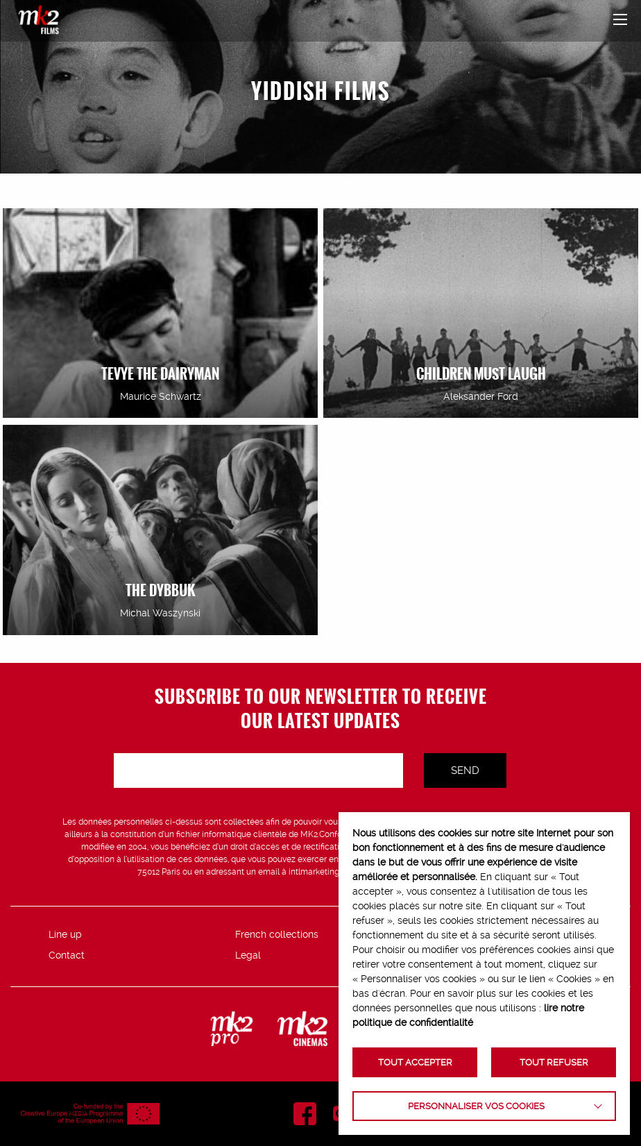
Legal (248, 955)
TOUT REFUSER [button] (554, 1062)
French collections (276, 934)
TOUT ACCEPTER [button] (415, 1062)
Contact (67, 955)
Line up (65, 934)
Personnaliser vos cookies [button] (476, 1106)
